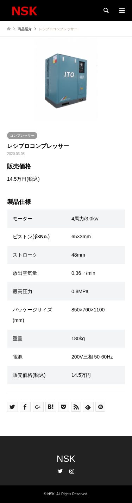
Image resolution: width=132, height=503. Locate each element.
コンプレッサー (22, 135)
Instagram (71, 471)
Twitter (60, 471)
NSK (66, 458)
